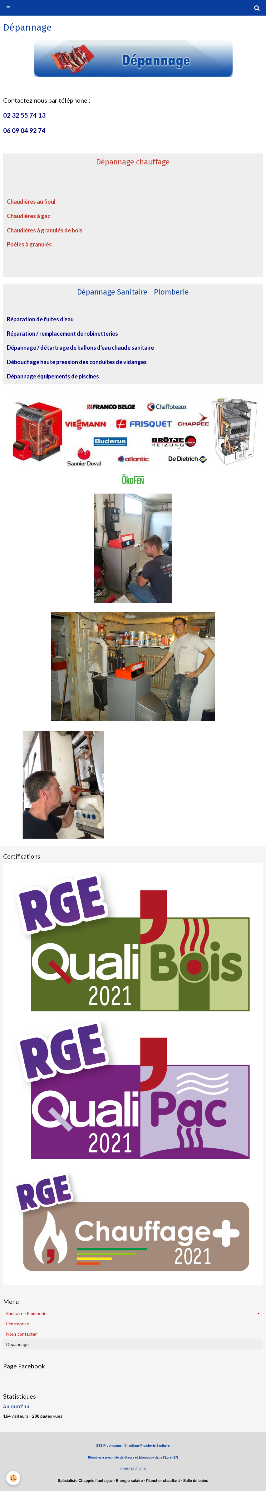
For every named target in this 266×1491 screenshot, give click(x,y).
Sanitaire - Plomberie (26, 1313)
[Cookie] (13, 1478)
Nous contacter (21, 1334)
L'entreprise (17, 1323)
